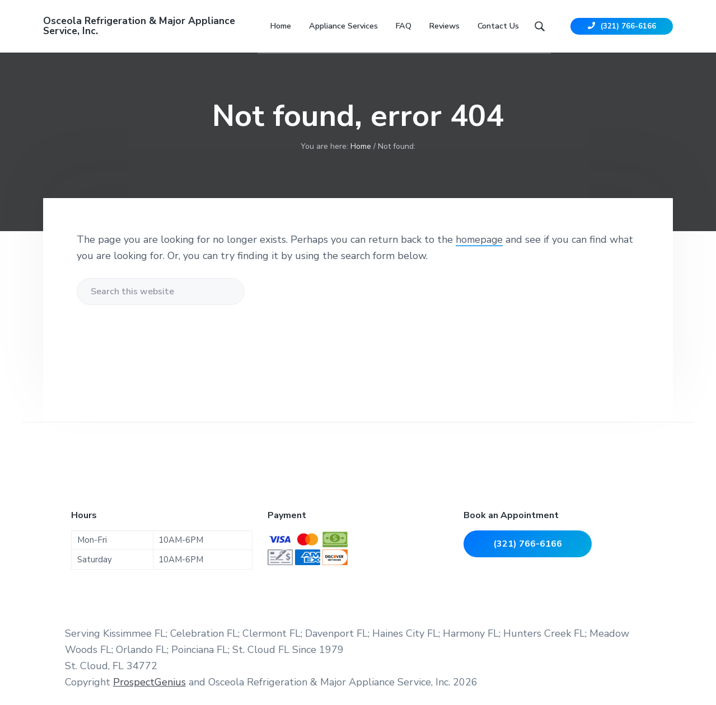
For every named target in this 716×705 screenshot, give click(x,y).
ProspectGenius (149, 686)
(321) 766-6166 (622, 28)
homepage (480, 243)
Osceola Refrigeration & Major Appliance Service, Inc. (140, 28)
